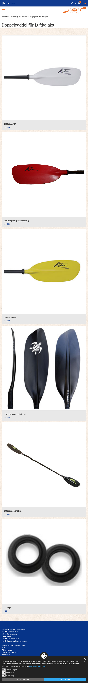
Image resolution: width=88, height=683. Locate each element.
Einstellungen (9, 669)
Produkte (5, 17)
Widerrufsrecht (7, 650)
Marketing (8, 675)
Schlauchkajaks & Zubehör (18, 17)
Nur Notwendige (23, 679)
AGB (3, 648)
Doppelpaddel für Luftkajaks (39, 17)
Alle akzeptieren (65, 679)
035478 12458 (8, 3)
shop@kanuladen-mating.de (17, 641)
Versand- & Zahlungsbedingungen (14, 645)
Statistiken (8, 672)
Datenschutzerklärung (37, 666)
